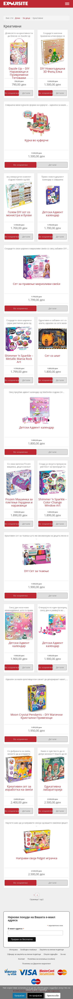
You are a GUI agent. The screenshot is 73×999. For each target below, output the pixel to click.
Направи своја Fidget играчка (36, 858)
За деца (26, 18)
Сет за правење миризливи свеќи (36, 284)
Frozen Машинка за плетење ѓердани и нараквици (19, 502)
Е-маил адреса (16, 928)
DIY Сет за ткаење (36, 571)
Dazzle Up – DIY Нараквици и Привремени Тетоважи (19, 73)
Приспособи (53, 995)
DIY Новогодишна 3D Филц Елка (52, 70)
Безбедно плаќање (28, 950)
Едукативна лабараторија (52, 787)
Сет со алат (52, 356)
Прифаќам (19, 995)
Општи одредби (50, 954)
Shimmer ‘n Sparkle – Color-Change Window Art (52, 502)
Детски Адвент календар (52, 213)
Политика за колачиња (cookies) (41, 959)
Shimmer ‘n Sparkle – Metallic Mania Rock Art (19, 359)
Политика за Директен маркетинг (36, 964)
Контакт (21, 959)
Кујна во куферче (36, 140)
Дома (17, 18)
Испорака (13, 950)
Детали (26, 93)
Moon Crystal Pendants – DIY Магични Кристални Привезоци (36, 716)
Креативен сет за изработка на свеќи (19, 787)
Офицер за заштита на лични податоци (24, 954)
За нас (63, 954)
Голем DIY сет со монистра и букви (19, 213)
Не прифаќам (35, 995)
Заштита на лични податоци (52, 950)
